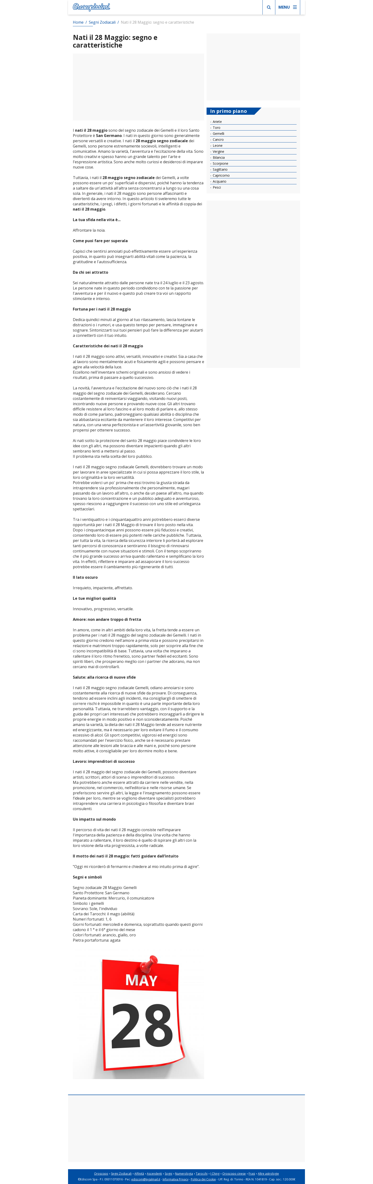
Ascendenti (154, 1174)
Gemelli (218, 133)
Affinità (139, 1174)
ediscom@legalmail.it (145, 1179)
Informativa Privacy (175, 1179)
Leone (217, 145)
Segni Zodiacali (121, 1174)
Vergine (218, 151)
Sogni (168, 1174)
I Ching (214, 1174)
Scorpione (220, 163)
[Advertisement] (138, 87)
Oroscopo (101, 1174)
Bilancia (218, 157)
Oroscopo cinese (234, 1174)
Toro (216, 127)
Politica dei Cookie (203, 1179)
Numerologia (184, 1174)
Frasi (252, 1174)
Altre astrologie (268, 1174)
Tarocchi (202, 1174)
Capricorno (221, 175)
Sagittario (220, 169)
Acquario (219, 181)
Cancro (218, 139)
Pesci (216, 187)
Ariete (217, 121)
